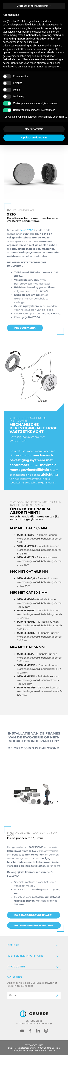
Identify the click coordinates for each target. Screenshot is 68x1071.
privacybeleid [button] (14, 28)
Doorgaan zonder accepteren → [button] (34, 5)
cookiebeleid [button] (31, 42)
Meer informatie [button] (34, 129)
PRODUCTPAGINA (25, 328)
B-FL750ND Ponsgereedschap (33, 925)
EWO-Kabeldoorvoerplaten (33, 915)
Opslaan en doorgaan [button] (34, 137)
